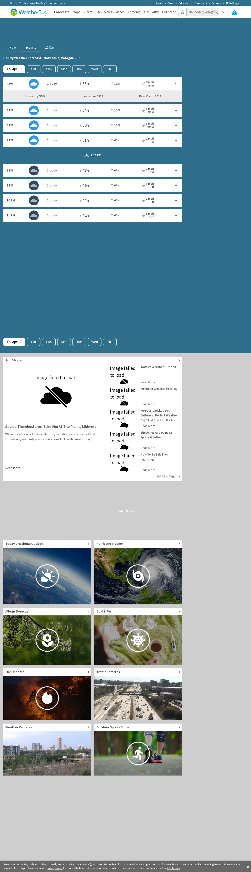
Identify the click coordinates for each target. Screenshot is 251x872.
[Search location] (202, 12)
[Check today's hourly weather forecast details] (14, 69)
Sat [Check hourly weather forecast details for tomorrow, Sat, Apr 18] (33, 69)
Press (171, 3)
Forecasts (61, 12)
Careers (216, 3)
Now (12, 47)
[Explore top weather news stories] (92, 360)
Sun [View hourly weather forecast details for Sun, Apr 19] (49, 69)
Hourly (31, 47)
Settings (232, 3)
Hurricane (169, 12)
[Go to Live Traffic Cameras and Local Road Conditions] (138, 694)
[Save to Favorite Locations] (182, 12)
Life (98, 12)
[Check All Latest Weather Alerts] (234, 12)
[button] (248, 866)
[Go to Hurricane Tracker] (138, 572)
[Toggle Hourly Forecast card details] (92, 83)
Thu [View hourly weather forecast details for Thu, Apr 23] (109, 69)
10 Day (49, 47)
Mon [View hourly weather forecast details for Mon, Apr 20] (64, 69)
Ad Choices (173, 868)
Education (185, 3)
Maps (76, 12)
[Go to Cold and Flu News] (138, 636)
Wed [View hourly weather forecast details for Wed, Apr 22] (94, 69)
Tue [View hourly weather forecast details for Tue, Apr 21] (79, 69)
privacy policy (54, 868)
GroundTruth (18, 3)
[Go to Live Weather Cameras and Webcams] (47, 750)
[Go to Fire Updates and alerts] (47, 694)
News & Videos (114, 12)
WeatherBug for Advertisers (47, 3)
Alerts (88, 12)
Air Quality (151, 12)
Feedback (201, 3)
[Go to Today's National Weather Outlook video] (47, 572)
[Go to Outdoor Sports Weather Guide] (138, 750)
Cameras (134, 12)
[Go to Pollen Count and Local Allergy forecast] (47, 636)
